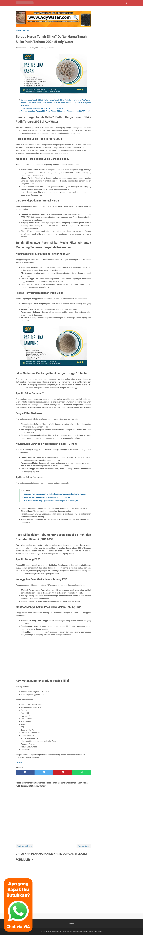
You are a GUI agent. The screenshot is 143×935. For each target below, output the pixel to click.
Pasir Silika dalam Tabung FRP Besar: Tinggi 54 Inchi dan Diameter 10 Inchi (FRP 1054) (55, 111)
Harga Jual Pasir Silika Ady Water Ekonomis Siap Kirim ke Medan (47, 497)
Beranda (72, 924)
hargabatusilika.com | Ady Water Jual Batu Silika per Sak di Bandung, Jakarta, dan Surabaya (74, 931)
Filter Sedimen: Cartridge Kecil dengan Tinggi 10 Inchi (42, 108)
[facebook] (25, 772)
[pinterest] (62, 772)
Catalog (19, 762)
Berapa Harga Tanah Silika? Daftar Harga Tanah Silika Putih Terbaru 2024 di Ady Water (55, 100)
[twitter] (44, 772)
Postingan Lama (83, 846)
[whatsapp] (81, 772)
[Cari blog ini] (126, 3)
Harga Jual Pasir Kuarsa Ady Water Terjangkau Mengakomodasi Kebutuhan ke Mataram (55, 494)
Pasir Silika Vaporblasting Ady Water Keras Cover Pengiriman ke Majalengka (51, 501)
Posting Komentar (47, 48)
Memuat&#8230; (53, 887)
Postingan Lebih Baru (24, 846)
